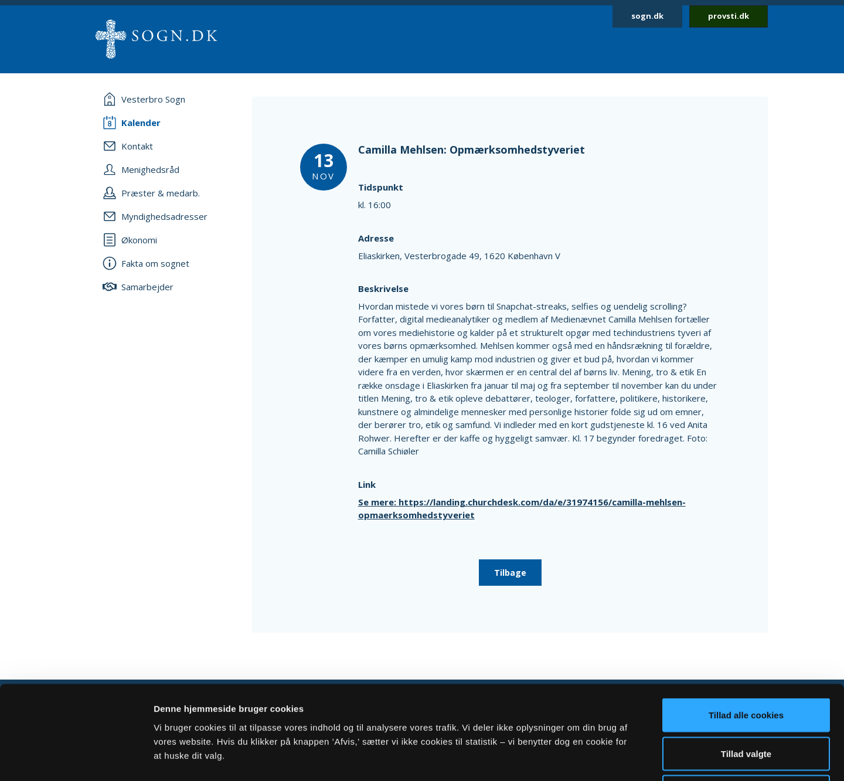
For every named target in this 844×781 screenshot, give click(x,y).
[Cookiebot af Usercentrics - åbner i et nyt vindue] (76, 758)
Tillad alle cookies (746, 627)
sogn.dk (647, 16)
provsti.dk (728, 16)
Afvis (746, 704)
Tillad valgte (746, 666)
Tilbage (510, 572)
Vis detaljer (609, 758)
